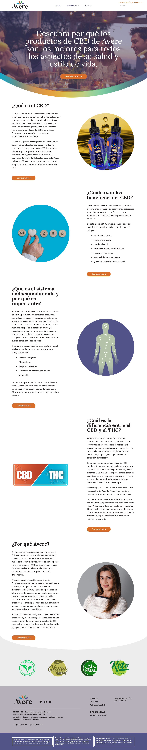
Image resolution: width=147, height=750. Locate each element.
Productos (94, 702)
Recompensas (73, 6)
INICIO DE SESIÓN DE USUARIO (130, 2)
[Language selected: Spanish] (125, 6)
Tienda (58, 6)
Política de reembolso (98, 705)
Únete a (88, 6)
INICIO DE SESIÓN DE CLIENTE (123, 699)
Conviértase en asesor (98, 715)
